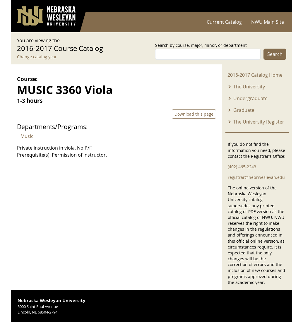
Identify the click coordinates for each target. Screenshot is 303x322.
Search (275, 54)
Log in (279, 6)
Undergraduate (250, 98)
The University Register (258, 122)
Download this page (193, 114)
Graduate (243, 110)
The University (249, 86)
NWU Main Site (267, 22)
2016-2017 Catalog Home (255, 75)
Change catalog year (37, 56)
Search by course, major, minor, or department (201, 45)
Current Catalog (224, 22)
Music (26, 136)
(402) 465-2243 (242, 166)
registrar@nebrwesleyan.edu (256, 177)
